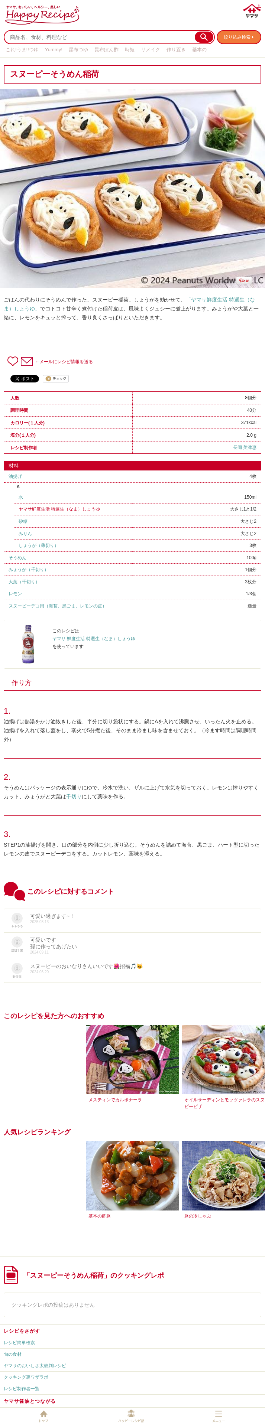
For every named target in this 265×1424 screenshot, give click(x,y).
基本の (199, 49)
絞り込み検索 (237, 37)
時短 (130, 49)
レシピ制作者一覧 (21, 1388)
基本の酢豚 (99, 1216)
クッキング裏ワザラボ (26, 1377)
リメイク (150, 49)
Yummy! (53, 49)
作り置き (176, 49)
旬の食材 (13, 1354)
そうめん (17, 557)
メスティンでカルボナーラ (115, 1099)
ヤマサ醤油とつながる (30, 1401)
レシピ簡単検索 (19, 1342)
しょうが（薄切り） (39, 545)
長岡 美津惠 (244, 447)
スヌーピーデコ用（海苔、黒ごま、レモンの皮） (58, 606)
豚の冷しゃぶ (197, 1216)
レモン (15, 593)
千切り (74, 796)
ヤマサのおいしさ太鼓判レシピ (35, 1365)
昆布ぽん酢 (106, 49)
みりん (25, 533)
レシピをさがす (22, 1331)
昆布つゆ (78, 49)
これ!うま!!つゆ (22, 49)
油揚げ (15, 476)
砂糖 (23, 521)
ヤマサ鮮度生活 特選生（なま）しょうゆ (59, 509)
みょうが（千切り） (29, 569)
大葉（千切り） (24, 581)
